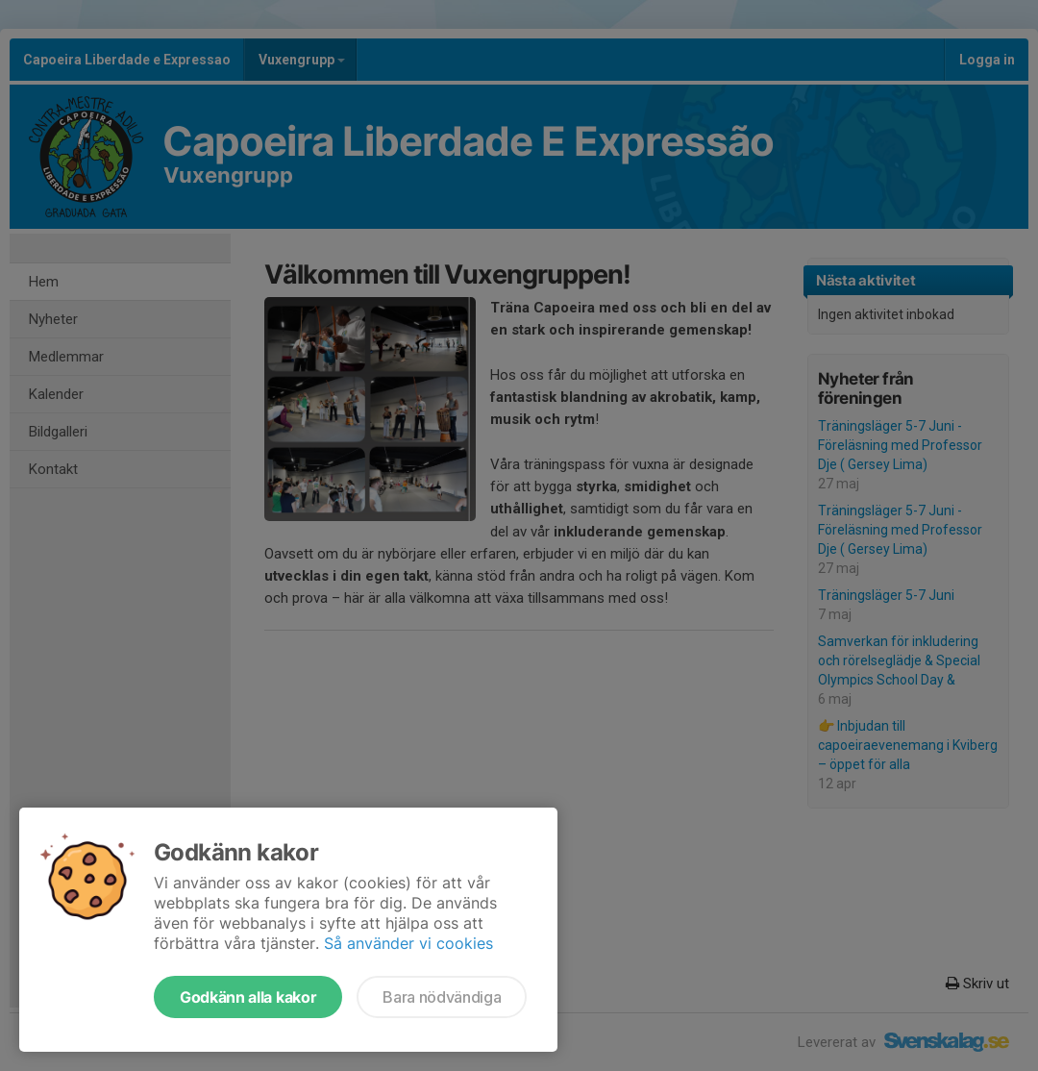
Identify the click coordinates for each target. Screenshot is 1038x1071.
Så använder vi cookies (408, 943)
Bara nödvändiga (442, 997)
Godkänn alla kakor (248, 997)
